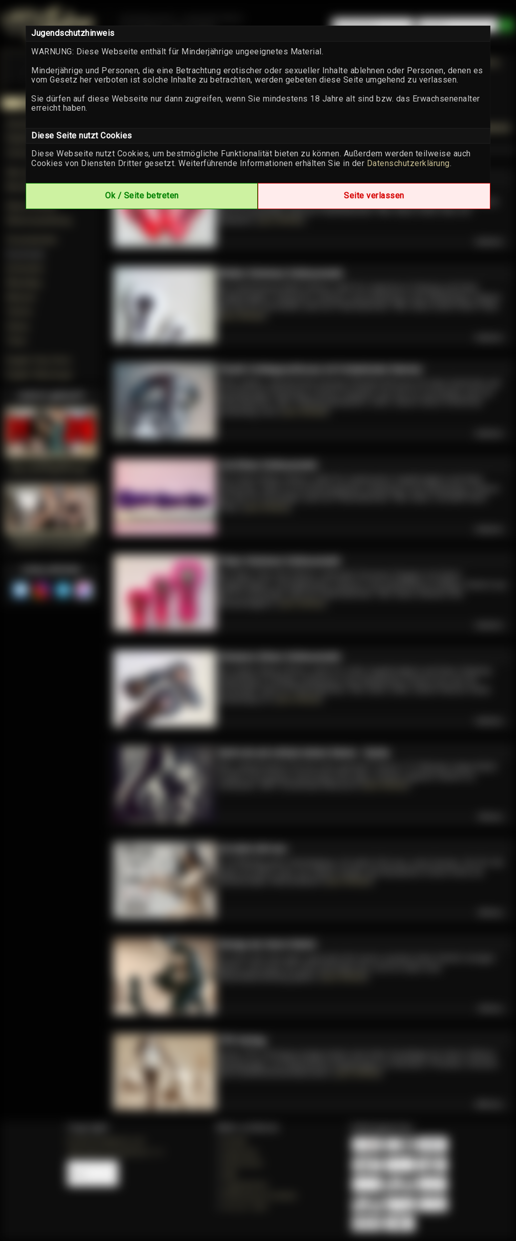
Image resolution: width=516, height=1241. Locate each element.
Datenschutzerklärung (408, 163)
